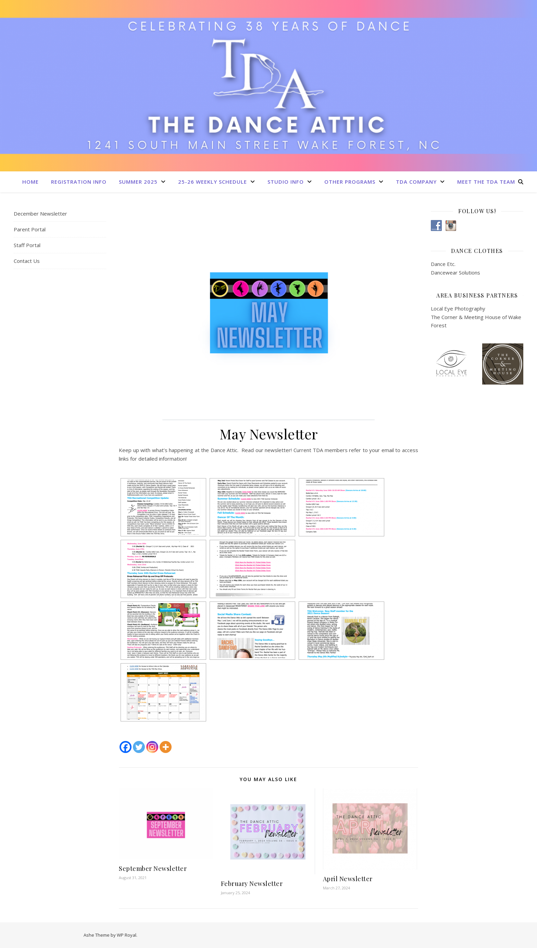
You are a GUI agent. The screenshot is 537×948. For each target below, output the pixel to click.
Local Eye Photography (458, 308)
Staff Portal (27, 245)
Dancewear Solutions (455, 272)
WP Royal (126, 935)
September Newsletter (153, 868)
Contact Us (27, 260)
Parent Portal (30, 229)
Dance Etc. (443, 263)
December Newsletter (40, 213)
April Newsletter (348, 879)
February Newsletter (252, 883)
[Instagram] (152, 747)
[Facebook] (126, 747)
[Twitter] (139, 747)
